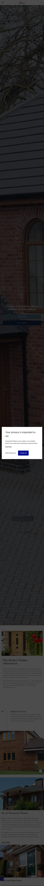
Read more (8, 447)
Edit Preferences (10, 453)
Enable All (23, 453)
